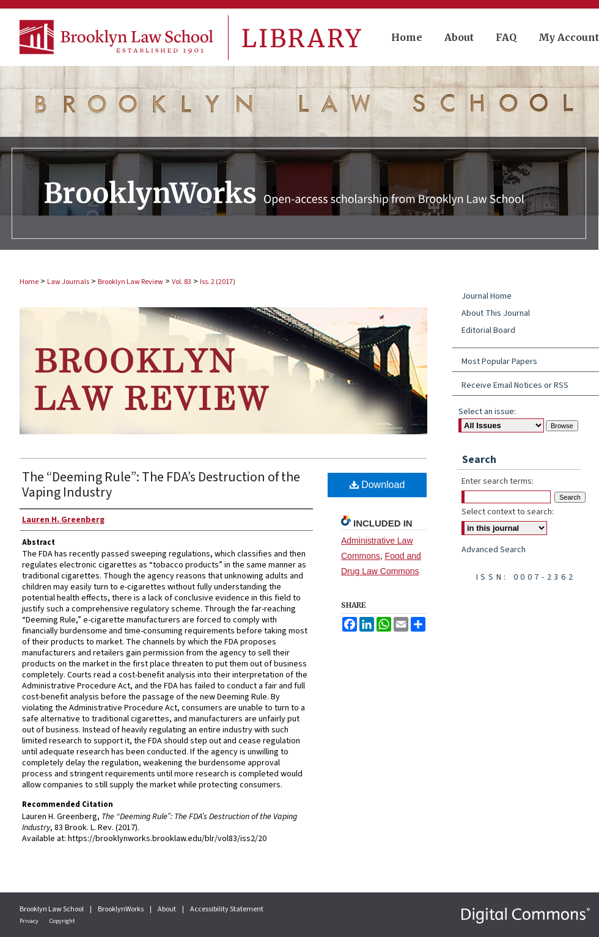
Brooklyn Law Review (130, 282)
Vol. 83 (181, 282)
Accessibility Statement (226, 909)
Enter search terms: (497, 481)
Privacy (30, 921)
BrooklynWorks (121, 909)
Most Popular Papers (499, 361)
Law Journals (68, 282)
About (167, 909)
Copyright (62, 921)
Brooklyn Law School (52, 909)
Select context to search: (507, 512)
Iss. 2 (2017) (217, 282)
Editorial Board (488, 330)
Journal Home (486, 296)
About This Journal (495, 313)
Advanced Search (493, 550)
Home (29, 282)
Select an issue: (487, 412)
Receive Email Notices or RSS (514, 385)
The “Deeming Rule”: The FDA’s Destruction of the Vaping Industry (161, 484)
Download (377, 484)
